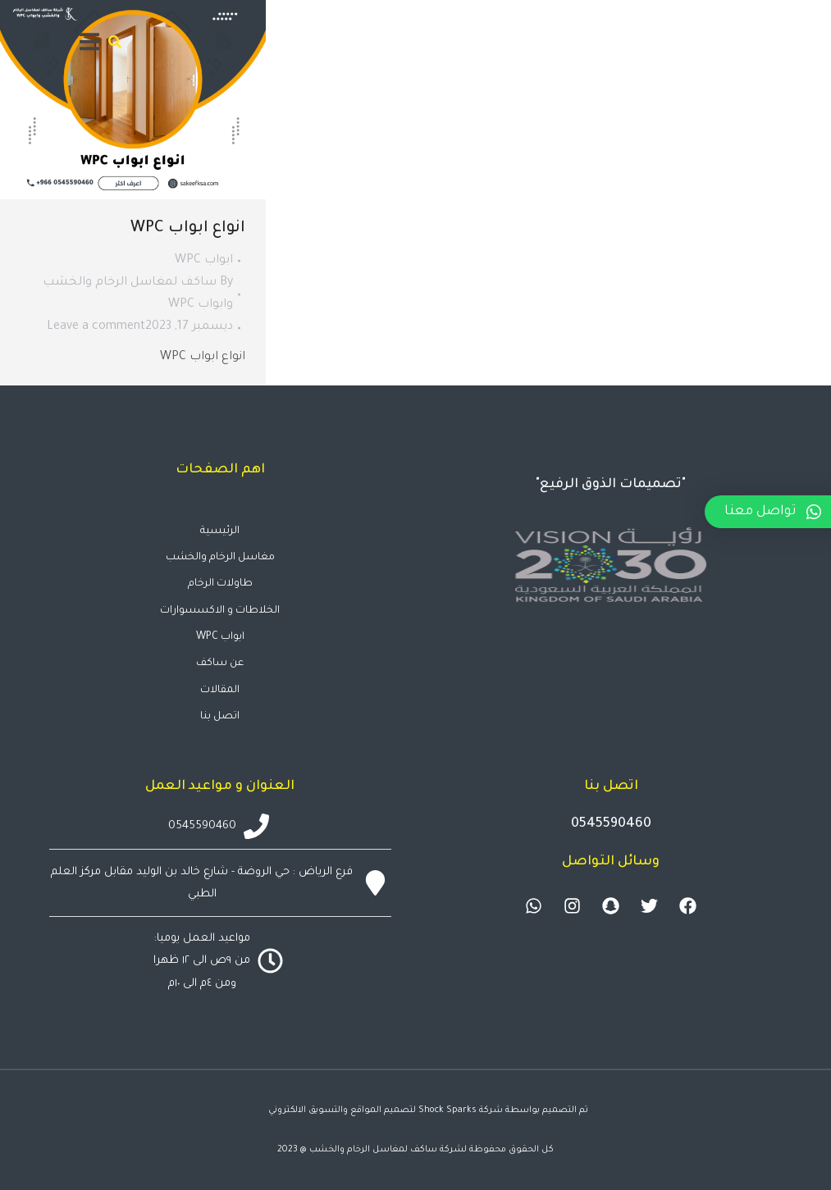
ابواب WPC (204, 260)
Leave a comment (96, 327)
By (138, 294)
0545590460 (611, 824)
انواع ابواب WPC (187, 228)
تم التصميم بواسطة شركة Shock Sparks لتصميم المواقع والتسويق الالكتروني (428, 1110)
